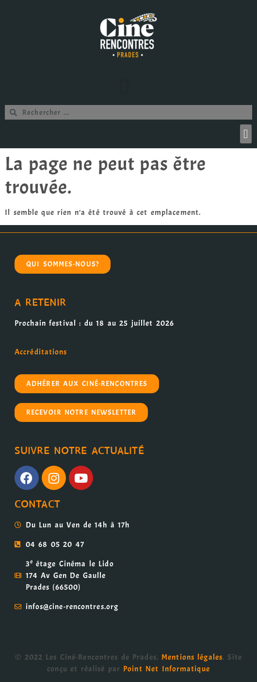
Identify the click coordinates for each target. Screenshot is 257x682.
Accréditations (41, 352)
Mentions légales (192, 657)
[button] (124, 86)
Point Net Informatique (166, 669)
